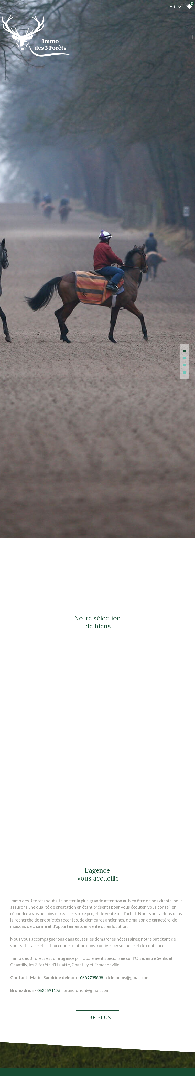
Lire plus (97, 1017)
